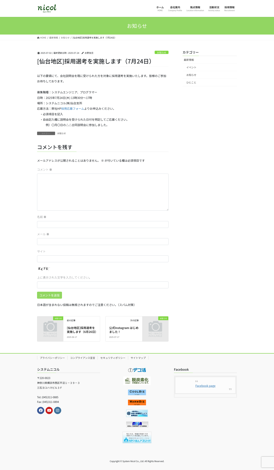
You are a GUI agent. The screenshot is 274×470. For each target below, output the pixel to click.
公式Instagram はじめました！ (123, 330)
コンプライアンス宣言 (82, 358)
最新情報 (189, 60)
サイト (41, 251)
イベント (191, 67)
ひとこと (191, 82)
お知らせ (161, 52)
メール (43, 234)
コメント (44, 169)
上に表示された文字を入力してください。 (64, 277)
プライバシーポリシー (52, 358)
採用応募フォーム (72, 108)
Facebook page (205, 385)
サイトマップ (138, 358)
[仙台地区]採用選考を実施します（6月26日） (82, 330)
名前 (41, 217)
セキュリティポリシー (112, 358)
